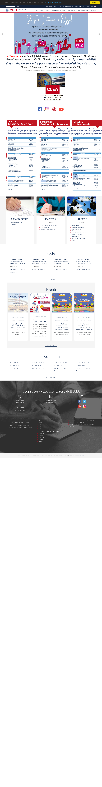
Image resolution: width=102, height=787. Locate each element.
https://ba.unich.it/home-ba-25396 (73, 59)
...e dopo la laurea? (82, 10)
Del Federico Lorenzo (16, 362)
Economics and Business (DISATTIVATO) (82, 421)
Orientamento (45, 10)
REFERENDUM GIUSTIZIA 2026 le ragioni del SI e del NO (18, 327)
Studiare (63, 10)
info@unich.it (52, 400)
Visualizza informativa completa (54, 3)
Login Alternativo (80, 455)
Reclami (74, 240)
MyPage (62, 6)
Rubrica (87, 6)
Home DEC (55, 6)
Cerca (18, 6)
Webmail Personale (69, 6)
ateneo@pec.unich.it (52, 402)
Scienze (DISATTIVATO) (77, 423)
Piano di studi (76, 225)
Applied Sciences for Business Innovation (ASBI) (82, 425)
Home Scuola (49, 6)
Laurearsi (71, 10)
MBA (40, 441)
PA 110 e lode (45, 227)
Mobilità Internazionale (79, 238)
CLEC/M (41, 437)
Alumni (93, 10)
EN (95, 7)
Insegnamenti (76, 229)
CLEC (40, 425)
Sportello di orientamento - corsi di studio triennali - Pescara (62, 327)
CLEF (40, 426)
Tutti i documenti (51, 377)
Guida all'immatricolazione (49, 225)
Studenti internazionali (48, 229)
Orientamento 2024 (16, 222)
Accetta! (94, 2)
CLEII (40, 428)
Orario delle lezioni (77, 231)
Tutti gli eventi (51, 345)
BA (40, 421)
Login (91, 6)
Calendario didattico (78, 227)
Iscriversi (55, 10)
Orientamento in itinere (79, 233)
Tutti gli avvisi (51, 279)
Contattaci (13, 224)
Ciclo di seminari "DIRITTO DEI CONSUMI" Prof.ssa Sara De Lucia (17, 271)
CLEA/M (41, 433)
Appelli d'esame (77, 234)
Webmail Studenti (79, 6)
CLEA (37, 10)
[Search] (10, 6)
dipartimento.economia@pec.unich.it (21, 427)
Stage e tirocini (76, 236)
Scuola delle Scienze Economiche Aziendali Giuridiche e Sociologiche (17, 261)
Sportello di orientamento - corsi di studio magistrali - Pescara (84, 327)
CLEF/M (41, 439)
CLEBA (41, 435)
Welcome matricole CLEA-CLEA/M (40, 321)
